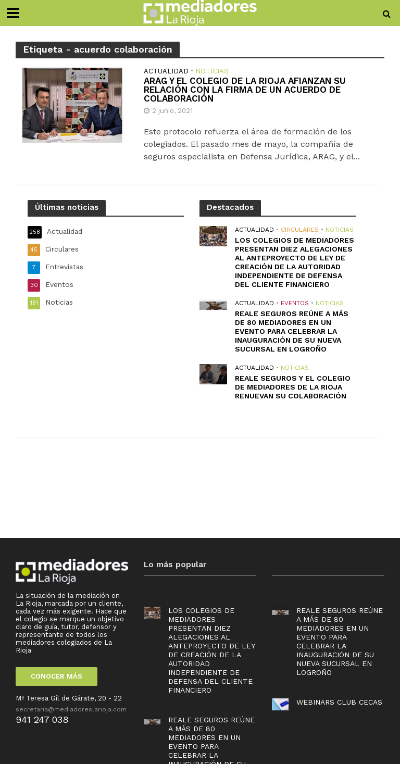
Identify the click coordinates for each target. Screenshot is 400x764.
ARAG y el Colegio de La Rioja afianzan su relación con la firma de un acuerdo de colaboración (245, 90)
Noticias (212, 71)
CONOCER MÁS (56, 676)
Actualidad (166, 71)
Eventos (295, 303)
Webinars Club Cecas (339, 702)
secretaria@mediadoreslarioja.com (71, 709)
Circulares (300, 229)
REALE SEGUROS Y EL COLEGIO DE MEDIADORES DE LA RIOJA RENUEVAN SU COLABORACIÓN (293, 387)
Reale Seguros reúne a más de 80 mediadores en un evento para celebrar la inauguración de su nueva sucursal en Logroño (291, 331)
